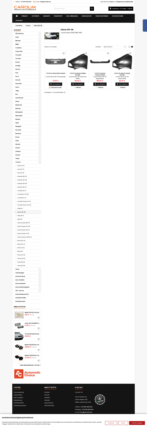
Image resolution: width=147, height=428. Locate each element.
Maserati (18, 105)
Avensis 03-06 (22, 180)
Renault (18, 133)
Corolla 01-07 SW (23, 194)
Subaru (18, 151)
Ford (17, 76)
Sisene (111, 2)
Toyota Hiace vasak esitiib (122, 74)
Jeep (17, 91)
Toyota (18, 162)
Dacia (17, 62)
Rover (17, 137)
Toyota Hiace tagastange (100, 74)
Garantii (46, 16)
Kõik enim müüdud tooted (30, 365)
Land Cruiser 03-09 (23, 226)
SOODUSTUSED (117, 16)
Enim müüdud (18, 398)
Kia (16, 94)
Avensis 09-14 (22, 187)
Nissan (17, 119)
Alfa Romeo (19, 33)
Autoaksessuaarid (22, 294)
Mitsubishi (19, 112)
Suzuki (17, 155)
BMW (17, 44)
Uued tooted (18, 395)
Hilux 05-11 (20, 216)
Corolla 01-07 (21, 191)
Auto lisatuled (20, 283)
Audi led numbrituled (32, 323)
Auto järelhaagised (22, 287)
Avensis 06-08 (22, 183)
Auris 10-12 (20, 169)
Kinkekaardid (20, 301)
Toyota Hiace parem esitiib (78, 74)
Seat (17, 141)
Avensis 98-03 (22, 176)
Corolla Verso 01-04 (24, 201)
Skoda (17, 144)
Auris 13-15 (20, 173)
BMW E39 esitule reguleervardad (32, 312)
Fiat (16, 73)
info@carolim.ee (45, 2)
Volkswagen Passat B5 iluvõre (32, 334)
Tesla (17, 158)
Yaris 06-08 (21, 266)
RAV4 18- (20, 251)
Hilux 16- (20, 219)
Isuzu (17, 87)
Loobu (123, 423)
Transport (58, 16)
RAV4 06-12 (21, 244)
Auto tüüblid (19, 280)
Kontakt (19, 20)
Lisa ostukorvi (55, 84)
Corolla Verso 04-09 (24, 205)
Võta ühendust (49, 405)
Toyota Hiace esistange (55, 73)
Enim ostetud (20, 307)
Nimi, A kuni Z (115, 47)
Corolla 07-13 (21, 198)
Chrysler (18, 55)
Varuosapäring (101, 16)
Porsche (18, 130)
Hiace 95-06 (21, 212)
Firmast (25, 16)
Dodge (17, 66)
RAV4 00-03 (21, 241)
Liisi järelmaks (72, 16)
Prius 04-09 (21, 255)
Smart (17, 148)
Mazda (17, 108)
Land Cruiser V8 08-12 (24, 237)
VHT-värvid (19, 291)
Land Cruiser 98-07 (23, 223)
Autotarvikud (20, 276)
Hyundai (18, 83)
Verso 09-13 (21, 258)
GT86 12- (20, 208)
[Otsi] (73, 9)
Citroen (18, 58)
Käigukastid (87, 16)
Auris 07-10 (20, 166)
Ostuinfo (35, 16)
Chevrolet (18, 51)
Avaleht (17, 30)
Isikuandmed (48, 403)
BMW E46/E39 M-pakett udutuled (32, 345)
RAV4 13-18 (20, 248)
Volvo (17, 269)
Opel (17, 123)
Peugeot (18, 126)
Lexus (17, 101)
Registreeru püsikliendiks (125, 2)
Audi (17, 37)
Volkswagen (19, 273)
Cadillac (18, 48)
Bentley (18, 41)
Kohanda (111, 423)
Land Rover (19, 98)
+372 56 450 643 (26, 2)
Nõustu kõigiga (137, 423)
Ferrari (17, 69)
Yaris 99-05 (21, 262)
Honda (17, 80)
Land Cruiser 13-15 (23, 233)
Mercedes (18, 116)
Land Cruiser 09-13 (23, 230)
